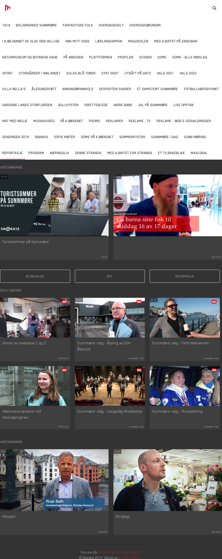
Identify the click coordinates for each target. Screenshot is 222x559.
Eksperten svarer (115, 89)
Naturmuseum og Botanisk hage (30, 57)
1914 (6, 25)
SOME (162, 57)
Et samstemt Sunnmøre (157, 89)
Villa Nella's (14, 89)
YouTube (120, 553)
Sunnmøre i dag (164, 137)
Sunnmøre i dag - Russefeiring (177, 411)
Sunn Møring (195, 137)
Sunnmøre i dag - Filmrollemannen (180, 343)
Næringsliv (59, 153)
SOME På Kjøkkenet (97, 137)
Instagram (135, 553)
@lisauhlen (35, 276)
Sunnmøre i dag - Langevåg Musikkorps (109, 411)
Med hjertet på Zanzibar (176, 41)
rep (110, 276)
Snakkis (41, 137)
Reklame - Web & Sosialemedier (184, 121)
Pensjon (9, 517)
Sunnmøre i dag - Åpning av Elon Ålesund (104, 346)
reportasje (184, 276)
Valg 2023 (188, 73)
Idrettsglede (96, 105)
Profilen (125, 57)
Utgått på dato (138, 73)
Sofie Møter (64, 137)
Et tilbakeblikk (171, 153)
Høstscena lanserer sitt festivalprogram (22, 414)
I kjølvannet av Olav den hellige (31, 41)
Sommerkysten (132, 137)
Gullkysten (68, 105)
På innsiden (73, 57)
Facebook (105, 553)
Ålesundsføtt (44, 89)
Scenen (145, 57)
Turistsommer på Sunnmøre (25, 241)
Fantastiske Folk (78, 25)
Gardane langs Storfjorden (27, 105)
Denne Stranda (88, 153)
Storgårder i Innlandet (40, 73)
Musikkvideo (44, 121)
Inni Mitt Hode (78, 41)
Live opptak (184, 105)
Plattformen (100, 57)
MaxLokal (199, 153)
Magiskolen (138, 41)
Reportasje (12, 153)
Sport (7, 73)
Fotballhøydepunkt (201, 89)
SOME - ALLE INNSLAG (189, 57)
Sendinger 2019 (15, 137)
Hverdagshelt (111, 25)
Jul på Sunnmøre (153, 105)
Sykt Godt (110, 73)
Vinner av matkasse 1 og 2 (24, 343)
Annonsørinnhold (78, 89)
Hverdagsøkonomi (145, 25)
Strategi (123, 517)
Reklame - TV (140, 121)
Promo (94, 121)
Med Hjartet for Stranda (129, 153)
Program (36, 153)
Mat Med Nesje (15, 121)
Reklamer (114, 121)
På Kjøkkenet (71, 121)
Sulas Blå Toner (81, 73)
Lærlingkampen (109, 41)
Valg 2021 (165, 73)
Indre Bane (123, 105)
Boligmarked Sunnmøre (36, 25)
